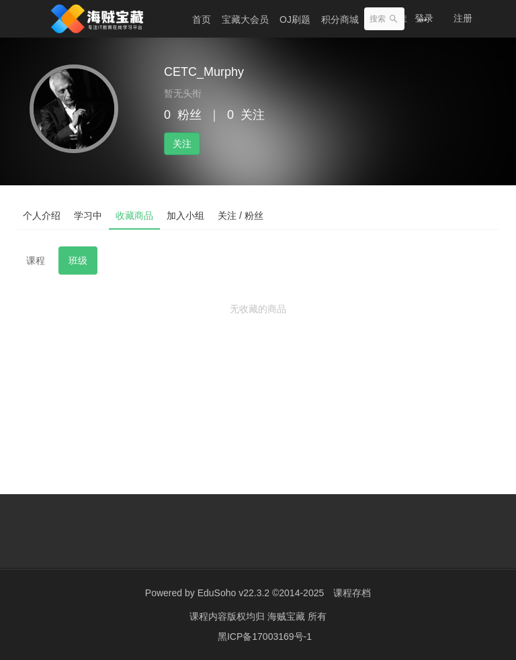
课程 (35, 260)
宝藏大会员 (245, 19)
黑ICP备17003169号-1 (265, 636)
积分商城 (340, 19)
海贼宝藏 (287, 616)
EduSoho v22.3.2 (233, 592)
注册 (463, 18)
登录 (424, 18)
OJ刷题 (295, 19)
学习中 (88, 215)
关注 (182, 143)
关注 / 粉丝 (240, 215)
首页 (201, 19)
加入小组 (185, 215)
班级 (78, 260)
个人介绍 (41, 215)
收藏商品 (134, 215)
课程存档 (352, 592)
